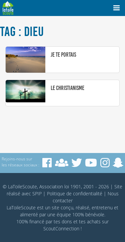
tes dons (63, 221)
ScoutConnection (61, 228)
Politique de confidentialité (74, 193)
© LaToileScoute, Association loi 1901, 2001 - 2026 (56, 186)
